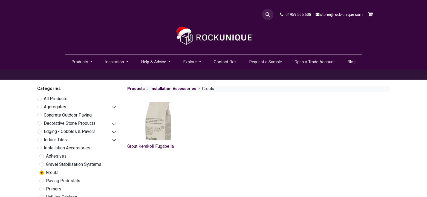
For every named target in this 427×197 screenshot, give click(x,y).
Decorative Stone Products (70, 123)
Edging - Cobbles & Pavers (70, 131)
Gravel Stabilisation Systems (73, 164)
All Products (55, 98)
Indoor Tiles (55, 139)
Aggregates (55, 106)
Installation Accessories (67, 147)
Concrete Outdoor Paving (68, 115)
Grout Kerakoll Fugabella (150, 146)
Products (136, 88)
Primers (53, 189)
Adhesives (56, 156)
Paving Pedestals (63, 180)
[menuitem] (225, 62)
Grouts (52, 172)
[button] (267, 14)
